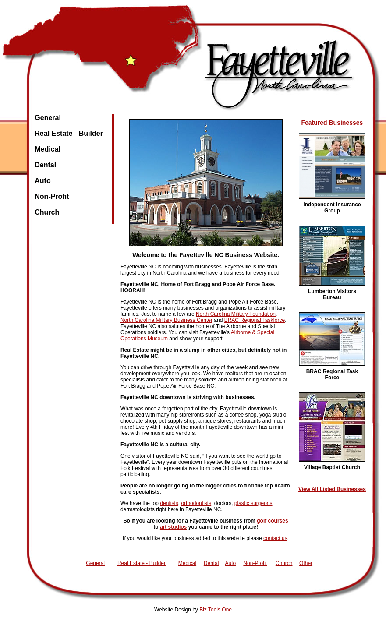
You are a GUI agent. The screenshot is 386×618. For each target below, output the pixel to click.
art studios (173, 527)
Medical (47, 149)
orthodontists (196, 503)
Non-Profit (52, 196)
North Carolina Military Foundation (236, 314)
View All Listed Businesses (332, 489)
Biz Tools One (215, 610)
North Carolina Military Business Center (166, 320)
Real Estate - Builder (69, 133)
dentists (169, 503)
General (48, 117)
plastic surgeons (253, 503)
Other (305, 563)
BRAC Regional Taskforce (254, 320)
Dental (45, 165)
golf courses (272, 521)
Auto (42, 180)
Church (47, 212)
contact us (275, 538)
